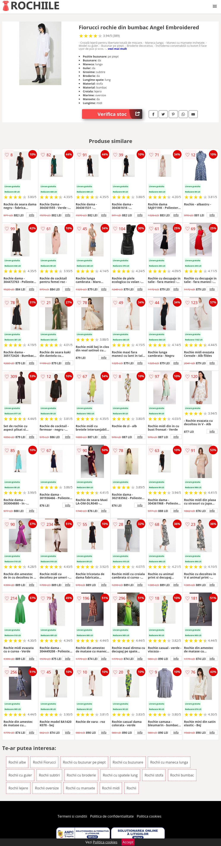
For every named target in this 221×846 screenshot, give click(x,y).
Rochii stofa (154, 775)
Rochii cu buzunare (128, 762)
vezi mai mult (117, 49)
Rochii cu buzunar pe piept (84, 762)
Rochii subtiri (49, 775)
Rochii (131, 788)
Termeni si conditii (72, 816)
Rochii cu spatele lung (120, 775)
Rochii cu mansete (80, 788)
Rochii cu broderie (81, 775)
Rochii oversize (47, 788)
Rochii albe (17, 762)
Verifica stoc (120, 114)
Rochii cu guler (20, 775)
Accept (128, 842)
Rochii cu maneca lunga (169, 762)
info (31, 215)
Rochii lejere (18, 788)
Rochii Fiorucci (44, 762)
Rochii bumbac (182, 775)
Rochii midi (111, 788)
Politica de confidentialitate (112, 816)
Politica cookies (149, 816)
